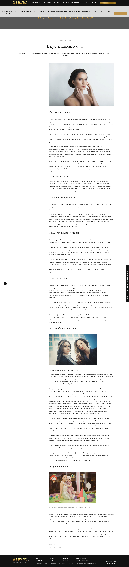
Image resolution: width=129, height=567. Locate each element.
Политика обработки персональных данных (46, 563)
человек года (65, 3)
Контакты (65, 560)
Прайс (51, 560)
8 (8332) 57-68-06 (110, 563)
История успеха (64, 36)
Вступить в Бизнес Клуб (108, 3)
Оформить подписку (81, 558)
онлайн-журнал (47, 3)
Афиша (38, 558)
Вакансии (65, 558)
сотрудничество (75, 3)
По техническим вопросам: (85, 563)
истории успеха (35, 3)
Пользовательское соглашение (66, 563)
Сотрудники (39, 560)
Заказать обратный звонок (82, 560)
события (56, 3)
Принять (120, 13)
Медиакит (52, 558)
